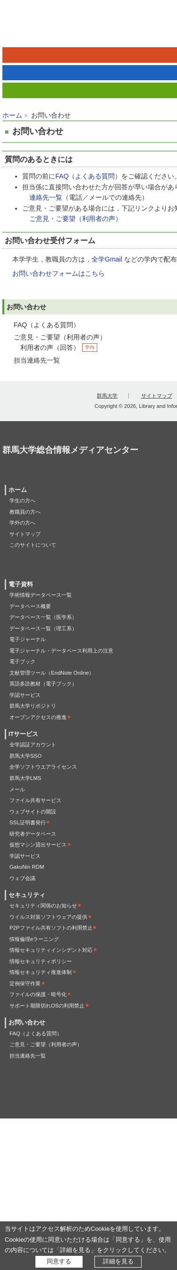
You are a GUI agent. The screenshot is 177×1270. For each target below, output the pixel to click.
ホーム (12, 115)
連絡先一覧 (45, 197)
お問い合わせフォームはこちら (58, 273)
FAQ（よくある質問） (88, 176)
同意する (59, 1261)
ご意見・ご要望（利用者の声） (75, 218)
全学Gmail (107, 259)
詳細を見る (118, 1261)
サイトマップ (156, 395)
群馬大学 (107, 395)
